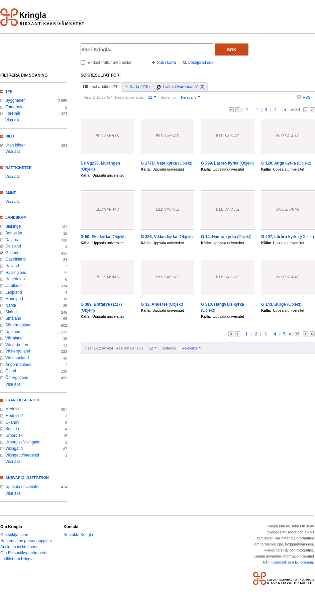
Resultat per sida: (129, 97)
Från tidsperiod (22, 400)
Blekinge (13, 226)
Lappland (13, 292)
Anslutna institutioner (18, 546)
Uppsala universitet (22, 486)
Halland (12, 266)
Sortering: (169, 97)
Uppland (12, 331)
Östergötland (16, 377)
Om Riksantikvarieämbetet (23, 552)
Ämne (10, 193)
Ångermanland (18, 364)
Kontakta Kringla (78, 534)
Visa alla (12, 120)
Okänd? (12, 422)
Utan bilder (15, 145)
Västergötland (17, 351)
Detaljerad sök (200, 62)
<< (231, 109)
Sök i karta (166, 62)
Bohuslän (13, 233)
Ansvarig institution (27, 478)
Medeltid (12, 409)
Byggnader (15, 100)
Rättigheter (18, 168)
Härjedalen (15, 279)
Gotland (12, 252)
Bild (9, 136)
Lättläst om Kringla (16, 559)
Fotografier (15, 107)
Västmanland (17, 358)
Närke (10, 305)
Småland (13, 318)
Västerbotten (16, 344)
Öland (10, 371)
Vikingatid (14, 448)
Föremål (12, 113)
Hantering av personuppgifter (26, 540)
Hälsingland (15, 272)
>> (312, 109)
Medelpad (14, 298)
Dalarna (12, 239)
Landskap (15, 217)
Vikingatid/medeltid (22, 455)
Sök (232, 49)
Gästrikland (15, 259)
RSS (306, 97)
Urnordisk (13, 435)
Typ (8, 91)
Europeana (304, 562)
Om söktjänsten (14, 534)
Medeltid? (14, 415)
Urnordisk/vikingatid (22, 442)
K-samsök (279, 562)
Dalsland (13, 246)
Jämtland (13, 285)
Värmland (13, 338)
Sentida (12, 428)
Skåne (11, 312)
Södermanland (18, 325)
